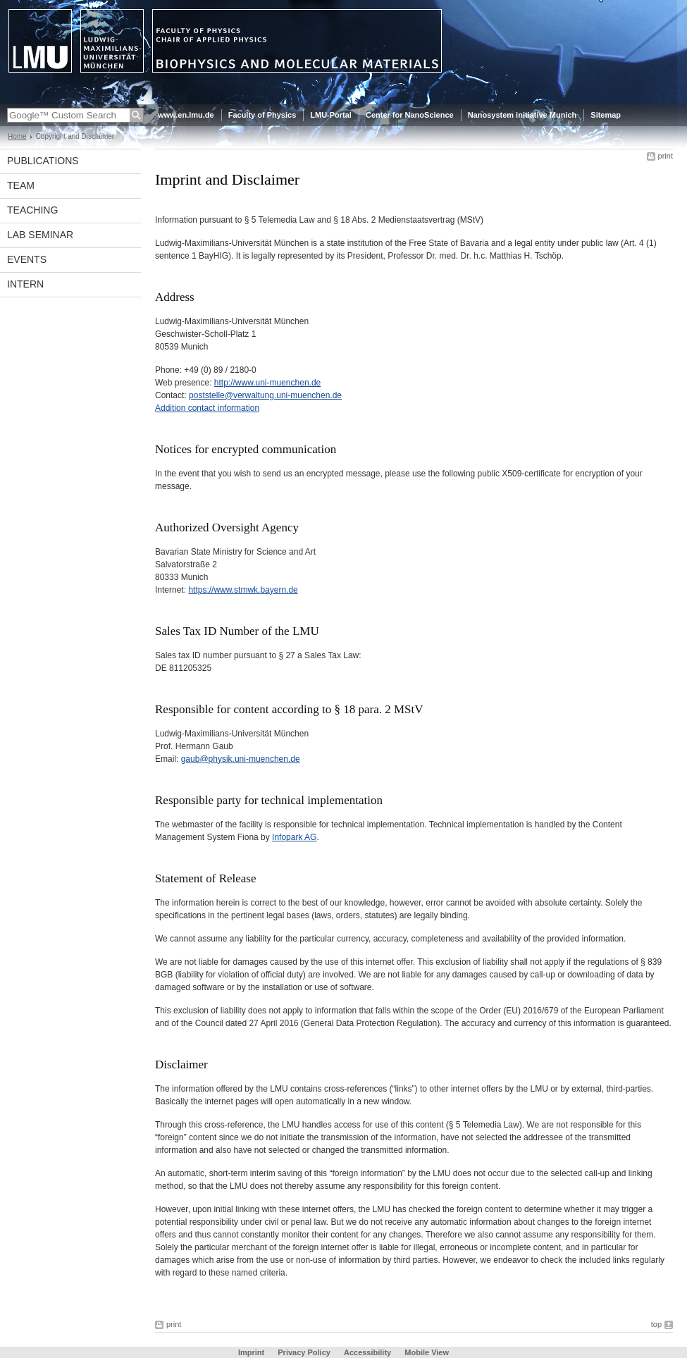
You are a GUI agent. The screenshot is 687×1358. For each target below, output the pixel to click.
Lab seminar (40, 234)
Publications (43, 160)
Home (17, 136)
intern (25, 284)
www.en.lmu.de (186, 115)
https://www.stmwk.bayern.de (242, 590)
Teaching (32, 210)
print (665, 156)
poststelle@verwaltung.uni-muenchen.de (265, 395)
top (656, 1324)
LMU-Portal (331, 115)
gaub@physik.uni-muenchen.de (240, 759)
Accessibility (368, 1352)
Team (21, 185)
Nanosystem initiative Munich (522, 115)
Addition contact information (207, 408)
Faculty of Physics (262, 115)
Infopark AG (294, 837)
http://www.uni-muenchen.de (267, 383)
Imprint (251, 1352)
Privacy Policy (304, 1352)
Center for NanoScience (410, 115)
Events (27, 259)
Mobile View (426, 1352)
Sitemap (605, 115)
